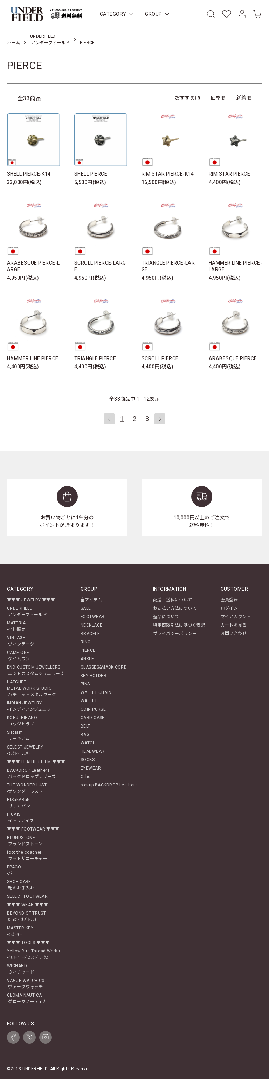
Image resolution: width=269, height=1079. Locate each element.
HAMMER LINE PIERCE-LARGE (235, 266)
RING (86, 642)
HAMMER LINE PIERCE (32, 358)
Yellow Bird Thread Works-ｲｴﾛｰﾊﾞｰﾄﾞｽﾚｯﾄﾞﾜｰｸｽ (33, 954)
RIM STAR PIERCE (229, 174)
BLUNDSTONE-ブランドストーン (25, 840)
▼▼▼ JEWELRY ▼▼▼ (31, 599)
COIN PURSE (93, 709)
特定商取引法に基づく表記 (179, 625)
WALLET (89, 700)
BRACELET (91, 633)
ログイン (229, 608)
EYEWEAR (91, 768)
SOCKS (88, 759)
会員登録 (229, 599)
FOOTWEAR (92, 616)
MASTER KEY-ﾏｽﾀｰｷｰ (20, 931)
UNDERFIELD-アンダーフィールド (27, 611)
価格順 (218, 98)
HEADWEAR (92, 751)
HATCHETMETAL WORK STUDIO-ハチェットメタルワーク (31, 688)
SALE (86, 608)
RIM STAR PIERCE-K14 (168, 174)
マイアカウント (236, 616)
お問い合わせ (234, 633)
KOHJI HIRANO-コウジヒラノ (22, 720)
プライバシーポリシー (174, 633)
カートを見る (234, 625)
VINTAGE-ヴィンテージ (20, 641)
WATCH (88, 742)
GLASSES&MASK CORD (104, 667)
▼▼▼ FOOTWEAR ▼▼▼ (33, 829)
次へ (159, 418)
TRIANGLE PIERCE (95, 358)
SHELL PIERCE (90, 174)
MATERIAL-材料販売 (17, 626)
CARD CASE (93, 717)
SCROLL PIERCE (160, 358)
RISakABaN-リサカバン (18, 802)
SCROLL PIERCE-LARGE (100, 266)
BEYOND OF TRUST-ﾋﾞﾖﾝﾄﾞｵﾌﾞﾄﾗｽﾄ (26, 916)
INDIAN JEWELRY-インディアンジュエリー (31, 706)
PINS (85, 684)
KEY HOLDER (93, 675)
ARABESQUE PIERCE (233, 358)
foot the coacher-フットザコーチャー (27, 855)
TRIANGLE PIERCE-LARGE (168, 266)
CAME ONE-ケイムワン (18, 655)
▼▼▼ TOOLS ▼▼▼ (28, 942)
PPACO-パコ (14, 870)
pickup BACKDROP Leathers (109, 785)
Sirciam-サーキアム (18, 735)
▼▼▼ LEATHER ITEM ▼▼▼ (36, 761)
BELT (85, 726)
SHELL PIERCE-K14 (29, 174)
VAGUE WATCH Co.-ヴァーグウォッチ (26, 983)
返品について (166, 616)
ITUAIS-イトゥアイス (20, 817)
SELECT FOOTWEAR (27, 896)
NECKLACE (91, 625)
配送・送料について (172, 599)
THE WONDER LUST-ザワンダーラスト (27, 788)
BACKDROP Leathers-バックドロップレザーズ (31, 773)
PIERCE (87, 42)
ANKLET (89, 658)
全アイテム (91, 599)
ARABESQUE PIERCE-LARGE (33, 266)
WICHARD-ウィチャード (20, 969)
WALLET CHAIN (96, 692)
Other (86, 776)
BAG (85, 734)
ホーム (13, 42)
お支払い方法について (174, 608)
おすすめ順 (187, 98)
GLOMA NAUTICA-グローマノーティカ (27, 998)
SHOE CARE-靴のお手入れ (20, 884)
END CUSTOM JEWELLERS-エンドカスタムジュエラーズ (35, 670)
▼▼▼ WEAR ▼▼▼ (27, 904)
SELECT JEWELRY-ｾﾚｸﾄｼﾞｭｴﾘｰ (25, 750)
